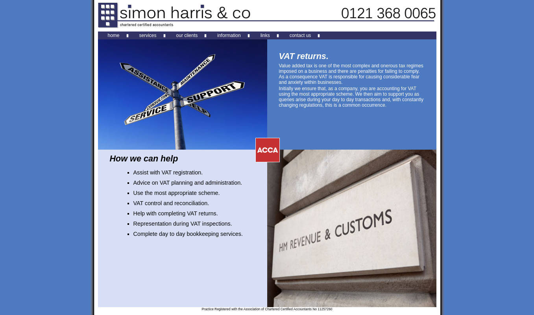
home (114, 35)
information (228, 35)
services (148, 35)
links (265, 35)
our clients (187, 35)
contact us (300, 35)
